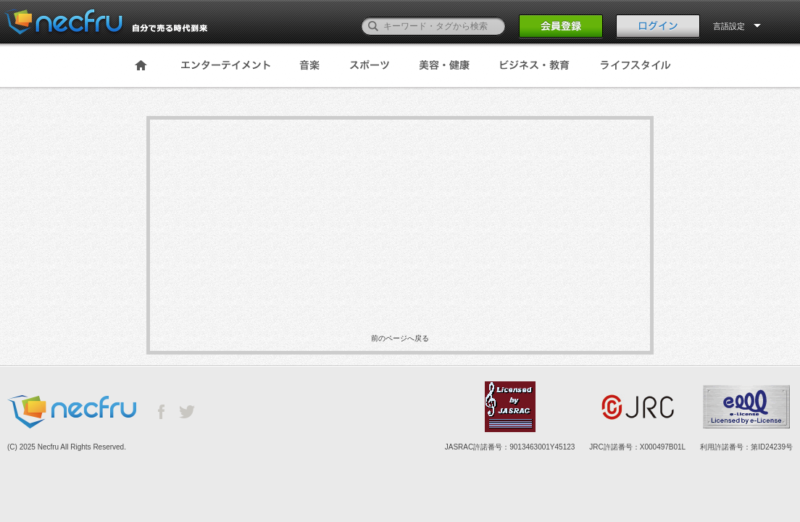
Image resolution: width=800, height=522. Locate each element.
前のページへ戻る (400, 338)
